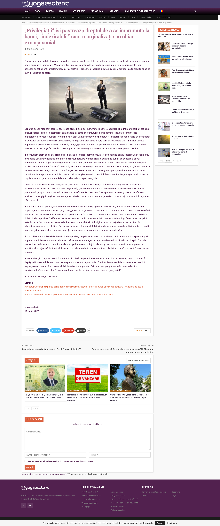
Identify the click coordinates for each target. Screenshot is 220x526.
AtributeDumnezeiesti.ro (91, 495)
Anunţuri (64, 17)
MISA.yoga (86, 507)
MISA (113, 17)
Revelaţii (102, 17)
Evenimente (90, 17)
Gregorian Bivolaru (118, 495)
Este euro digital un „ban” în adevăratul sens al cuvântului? (183, 151)
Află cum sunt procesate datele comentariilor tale (87, 474)
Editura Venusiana (118, 510)
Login (133, 17)
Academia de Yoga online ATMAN (124, 503)
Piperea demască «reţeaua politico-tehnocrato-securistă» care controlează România (69, 294)
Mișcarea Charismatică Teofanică (124, 499)
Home (27, 11)
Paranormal (97, 11)
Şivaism (63, 11)
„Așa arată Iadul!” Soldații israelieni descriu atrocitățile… (182, 45)
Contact (122, 17)
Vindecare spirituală (90, 503)
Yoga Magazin (117, 492)
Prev (28, 408)
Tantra (50, 11)
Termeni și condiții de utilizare (154, 492)
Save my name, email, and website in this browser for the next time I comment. (60, 461)
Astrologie (79, 11)
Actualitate (27, 17)
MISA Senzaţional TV (90, 492)
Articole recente (164, 17)
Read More (172, 523)
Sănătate (114, 11)
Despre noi (76, 17)
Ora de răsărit (146, 17)
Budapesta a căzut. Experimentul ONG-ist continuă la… (181, 98)
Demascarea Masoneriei (46, 17)
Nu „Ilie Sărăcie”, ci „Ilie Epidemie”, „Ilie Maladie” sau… (182, 85)
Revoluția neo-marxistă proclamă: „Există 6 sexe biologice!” (51, 349)
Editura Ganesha (117, 506)
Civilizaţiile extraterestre (140, 11)
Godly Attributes (92, 499)
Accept (160, 523)
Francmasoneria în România (35, 391)
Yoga (38, 11)
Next (35, 408)
